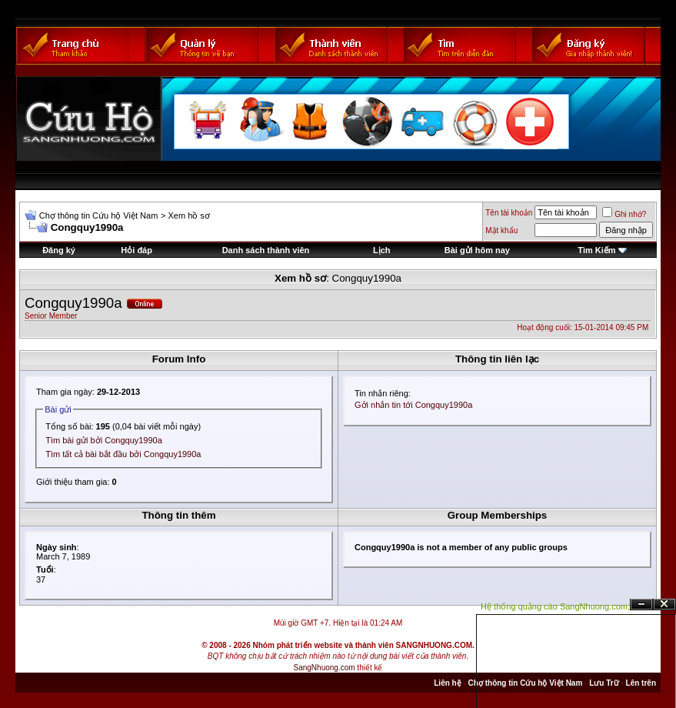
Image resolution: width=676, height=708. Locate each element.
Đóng (664, 604)
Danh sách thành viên (266, 250)
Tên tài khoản (508, 213)
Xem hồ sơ (188, 215)
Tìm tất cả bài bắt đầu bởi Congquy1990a (123, 454)
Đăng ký (58, 250)
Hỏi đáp (136, 250)
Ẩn (641, 604)
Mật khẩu (501, 230)
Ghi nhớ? (624, 214)
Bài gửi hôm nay (477, 250)
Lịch (382, 250)
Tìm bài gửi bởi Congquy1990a (103, 440)
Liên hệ (447, 683)
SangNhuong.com (324, 667)
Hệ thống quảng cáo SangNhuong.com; (555, 606)
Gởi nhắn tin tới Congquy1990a (413, 404)
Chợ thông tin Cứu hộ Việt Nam (98, 215)
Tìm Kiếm (596, 250)
